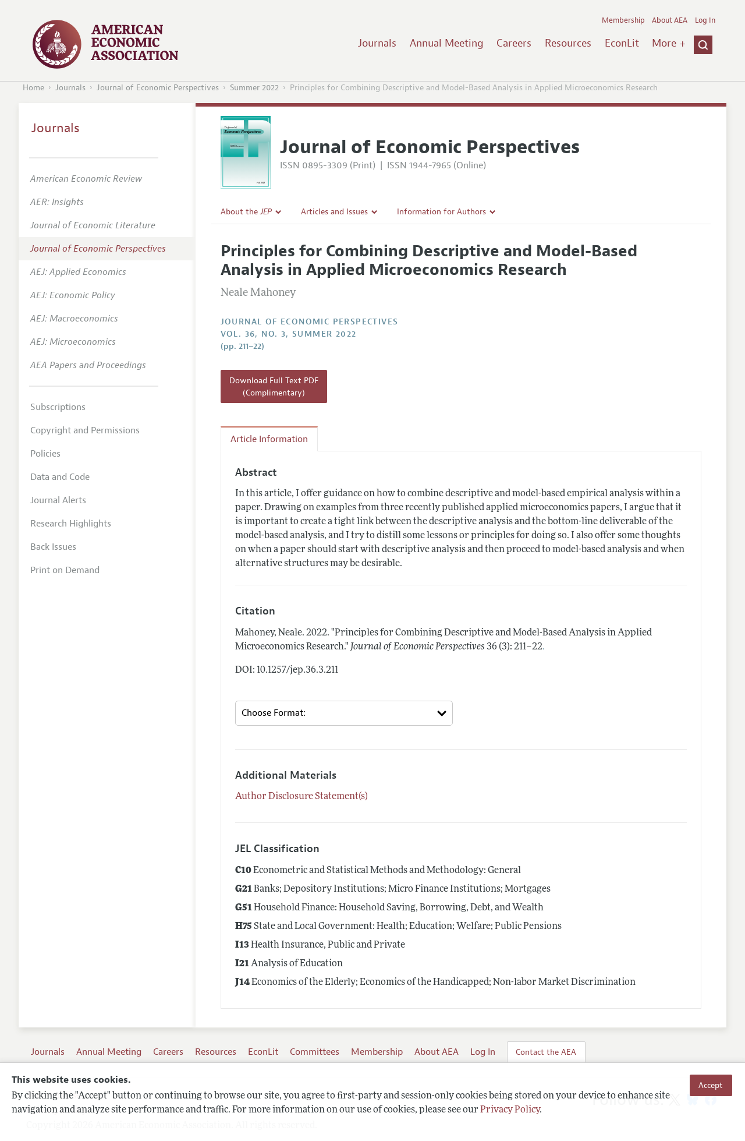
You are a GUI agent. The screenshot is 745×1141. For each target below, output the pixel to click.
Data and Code (60, 477)
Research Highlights (70, 523)
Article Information (269, 439)
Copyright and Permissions (85, 430)
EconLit (622, 43)
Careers (513, 43)
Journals (377, 43)
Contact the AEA (546, 1052)
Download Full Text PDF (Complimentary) (273, 386)
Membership (623, 20)
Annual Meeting (447, 43)
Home (33, 88)
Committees (314, 1052)
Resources (568, 43)
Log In (705, 20)
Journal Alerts (58, 500)
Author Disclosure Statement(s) (301, 796)
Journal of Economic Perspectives (158, 88)
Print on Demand (65, 570)
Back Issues (53, 547)
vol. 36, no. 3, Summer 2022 (289, 334)
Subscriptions (58, 407)
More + (669, 43)
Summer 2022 (254, 88)
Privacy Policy (510, 1110)
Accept (710, 1085)
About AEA (669, 20)
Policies (45, 454)
